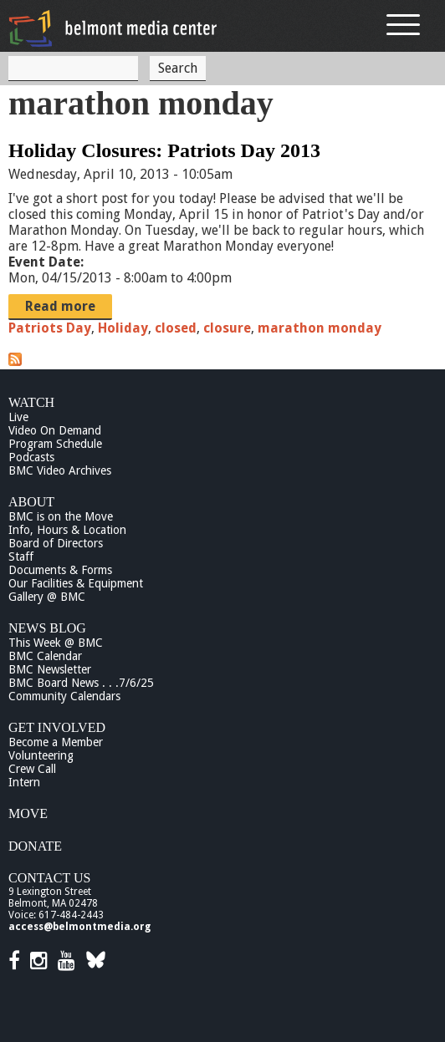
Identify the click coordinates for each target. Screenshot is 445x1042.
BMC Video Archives (59, 470)
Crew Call (32, 768)
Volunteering (41, 755)
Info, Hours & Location (67, 529)
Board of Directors (55, 543)
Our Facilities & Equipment (75, 583)
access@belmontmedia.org (79, 927)
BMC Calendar (45, 656)
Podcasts (31, 457)
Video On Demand (54, 430)
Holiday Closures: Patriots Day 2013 (164, 150)
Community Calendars (64, 696)
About (31, 502)
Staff (20, 556)
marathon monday (319, 328)
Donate (35, 846)
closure (227, 328)
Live (18, 417)
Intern (24, 782)
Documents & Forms (60, 570)
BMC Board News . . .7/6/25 (81, 682)
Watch (31, 402)
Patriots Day (49, 328)
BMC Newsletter (49, 669)
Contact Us (49, 878)
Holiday (123, 328)
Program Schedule (55, 443)
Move (28, 813)
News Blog (47, 628)
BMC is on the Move (60, 516)
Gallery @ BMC (46, 596)
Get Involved (56, 727)
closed (176, 328)
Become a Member (55, 742)
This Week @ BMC (55, 642)
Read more (60, 306)
